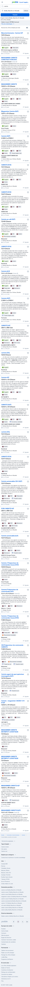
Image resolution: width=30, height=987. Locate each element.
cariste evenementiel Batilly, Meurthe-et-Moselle (13, 901)
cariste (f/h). (5, 353)
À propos (3, 928)
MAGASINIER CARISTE (9, 84)
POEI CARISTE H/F (7, 508)
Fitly (2, 981)
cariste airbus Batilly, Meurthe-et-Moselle (11, 909)
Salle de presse (5, 935)
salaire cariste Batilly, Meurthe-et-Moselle (12, 907)
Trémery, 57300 (5, 879)
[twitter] (22, 921)
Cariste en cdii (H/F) (8, 219)
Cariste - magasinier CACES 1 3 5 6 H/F (12, 702)
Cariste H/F (5, 377)
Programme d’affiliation (7, 959)
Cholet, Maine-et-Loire (7, 883)
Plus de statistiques (8, 24)
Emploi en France (5, 967)
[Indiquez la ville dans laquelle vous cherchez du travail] (15, 11)
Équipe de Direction (6, 937)
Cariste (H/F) (5, 136)
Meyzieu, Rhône (5, 870)
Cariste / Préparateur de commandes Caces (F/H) (10, 564)
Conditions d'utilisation (7, 970)
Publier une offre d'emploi (7, 952)
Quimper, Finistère (5, 875)
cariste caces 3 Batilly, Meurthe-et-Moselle (12, 892)
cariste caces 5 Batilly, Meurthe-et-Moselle (12, 898)
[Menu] (2, 2)
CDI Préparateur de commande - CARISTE (12, 646)
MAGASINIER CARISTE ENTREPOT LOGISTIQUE (9, 731)
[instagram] (18, 921)
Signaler (26, 53)
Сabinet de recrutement (7, 950)
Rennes (3, 866)
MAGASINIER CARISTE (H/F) (11, 810)
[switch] (27, 27)
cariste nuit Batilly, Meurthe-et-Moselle (11, 890)
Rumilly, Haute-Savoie (6, 877)
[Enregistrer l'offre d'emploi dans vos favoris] (28, 33)
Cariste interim (5, 847)
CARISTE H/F (5, 325)
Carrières (3, 944)
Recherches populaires (8, 841)
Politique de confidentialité (8, 972)
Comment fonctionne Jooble (8, 939)
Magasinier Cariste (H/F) (9, 111)
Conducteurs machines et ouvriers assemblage (13, 857)
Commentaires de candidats (8, 942)
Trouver (15, 15)
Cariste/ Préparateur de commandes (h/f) (9, 590)
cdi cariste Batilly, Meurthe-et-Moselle (11, 905)
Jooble (10, 985)
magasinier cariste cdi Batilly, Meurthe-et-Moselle (14, 896)
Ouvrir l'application (24, 2)
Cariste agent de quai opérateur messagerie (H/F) (12, 675)
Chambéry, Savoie (5, 868)
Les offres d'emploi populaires (8, 965)
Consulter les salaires (6, 974)
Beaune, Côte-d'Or (6, 872)
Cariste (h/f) (5, 271)
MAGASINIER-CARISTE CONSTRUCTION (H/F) (9, 58)
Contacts (3, 933)
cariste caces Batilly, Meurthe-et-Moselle (11, 894)
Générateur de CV (6, 978)
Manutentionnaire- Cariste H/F (12, 33)
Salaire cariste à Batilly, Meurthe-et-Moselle (12, 916)
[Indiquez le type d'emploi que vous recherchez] (15, 6)
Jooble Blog (4, 957)
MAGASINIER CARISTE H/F (10, 785)
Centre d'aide (4, 931)
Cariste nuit (4, 851)
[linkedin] (27, 921)
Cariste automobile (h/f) (9, 536)
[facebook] (13, 921)
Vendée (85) (4, 864)
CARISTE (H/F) (6, 405)
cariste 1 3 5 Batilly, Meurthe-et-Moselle (11, 903)
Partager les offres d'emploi (8, 955)
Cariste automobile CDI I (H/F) (11, 481)
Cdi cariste (4, 849)
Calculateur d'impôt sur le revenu (9, 976)
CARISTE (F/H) (6, 165)
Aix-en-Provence (5, 881)
